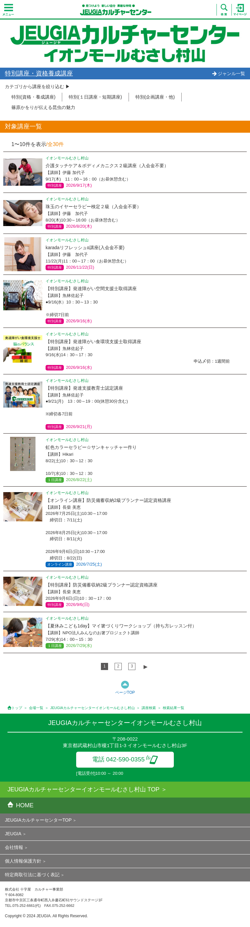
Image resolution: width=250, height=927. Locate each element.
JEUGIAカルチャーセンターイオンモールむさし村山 (92, 708)
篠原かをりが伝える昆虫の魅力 (43, 107)
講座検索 (149, 708)
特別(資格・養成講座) (33, 97)
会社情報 (14, 847)
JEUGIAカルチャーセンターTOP (38, 820)
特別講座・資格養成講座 (39, 73)
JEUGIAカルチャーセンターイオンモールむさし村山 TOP (83, 789)
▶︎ (145, 666)
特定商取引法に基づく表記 (32, 874)
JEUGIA (13, 833)
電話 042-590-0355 (125, 759)
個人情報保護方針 (23, 861)
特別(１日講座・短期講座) (95, 97)
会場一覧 (36, 708)
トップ (16, 708)
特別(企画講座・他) (155, 97)
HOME (20, 805)
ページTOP (125, 692)
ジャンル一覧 (228, 73)
